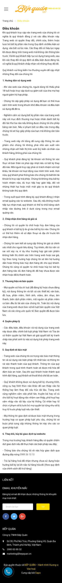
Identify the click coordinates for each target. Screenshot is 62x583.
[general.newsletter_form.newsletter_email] (17, 506)
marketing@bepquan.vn (19, 553)
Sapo (38, 572)
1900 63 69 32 (52, 8)
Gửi (42, 507)
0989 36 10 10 (27, 454)
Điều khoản (10, 28)
